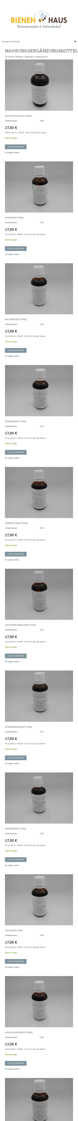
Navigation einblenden (11, 41)
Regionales (29, 57)
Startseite (19, 57)
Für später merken (12, 152)
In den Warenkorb (15, 147)
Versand (43, 132)
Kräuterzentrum (41, 57)
